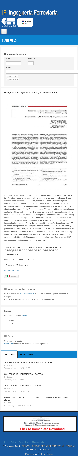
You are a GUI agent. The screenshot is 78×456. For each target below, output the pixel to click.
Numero (31, 58)
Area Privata (24, 442)
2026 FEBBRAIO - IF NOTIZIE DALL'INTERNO (23, 386)
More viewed (26, 355)
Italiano (26, 24)
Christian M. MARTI (34, 247)
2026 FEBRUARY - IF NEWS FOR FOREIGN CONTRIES (28, 362)
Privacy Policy (10, 442)
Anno (8, 58)
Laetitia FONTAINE (14, 254)
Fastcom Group (45, 454)
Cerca (8, 67)
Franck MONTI (33, 251)
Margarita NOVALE (14, 247)
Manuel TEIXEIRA (53, 247)
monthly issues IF (27, 294)
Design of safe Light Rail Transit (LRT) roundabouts (30, 92)
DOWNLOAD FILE (12, 270)
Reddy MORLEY (50, 251)
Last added (9, 355)
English (26, 21)
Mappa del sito (38, 442)
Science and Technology (16, 265)
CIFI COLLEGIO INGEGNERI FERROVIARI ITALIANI (48, 446)
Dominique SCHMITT (15, 251)
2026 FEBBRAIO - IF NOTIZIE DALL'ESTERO (23, 374)
